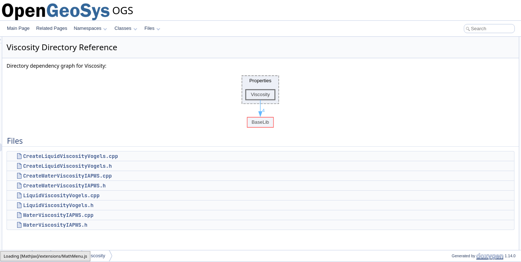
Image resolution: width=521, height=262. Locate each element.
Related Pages (51, 28)
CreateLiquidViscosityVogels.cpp (161, 156)
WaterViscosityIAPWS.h (146, 225)
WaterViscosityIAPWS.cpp (149, 215)
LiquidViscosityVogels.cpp (152, 195)
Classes (125, 28)
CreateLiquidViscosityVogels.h (158, 166)
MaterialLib (16, 255)
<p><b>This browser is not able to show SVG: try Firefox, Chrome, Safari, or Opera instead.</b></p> (261, 99)
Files (152, 28)
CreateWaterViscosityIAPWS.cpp (158, 175)
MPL (42, 255)
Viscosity (96, 255)
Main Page (18, 28)
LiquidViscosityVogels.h (149, 205)
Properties (66, 255)
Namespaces (90, 28)
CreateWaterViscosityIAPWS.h (155, 185)
